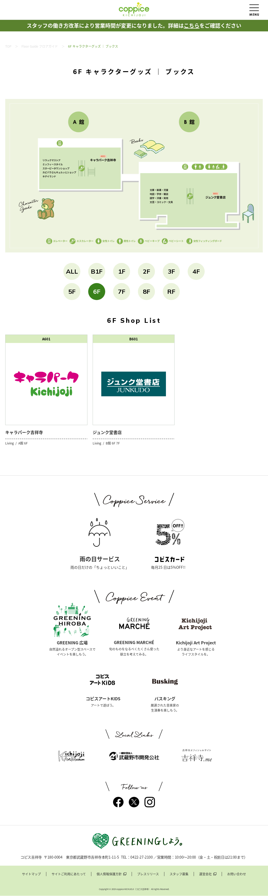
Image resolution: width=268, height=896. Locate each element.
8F (146, 291)
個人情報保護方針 (109, 874)
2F (146, 271)
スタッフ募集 (179, 874)
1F (121, 271)
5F (72, 291)
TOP (8, 46)
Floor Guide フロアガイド (39, 46)
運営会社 (205, 874)
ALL (72, 271)
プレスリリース (148, 874)
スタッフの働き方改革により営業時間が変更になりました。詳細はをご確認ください (134, 25)
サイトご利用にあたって (69, 874)
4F (196, 271)
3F (171, 271)
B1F (97, 271)
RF (171, 291)
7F (121, 291)
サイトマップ (31, 874)
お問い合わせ (236, 874)
